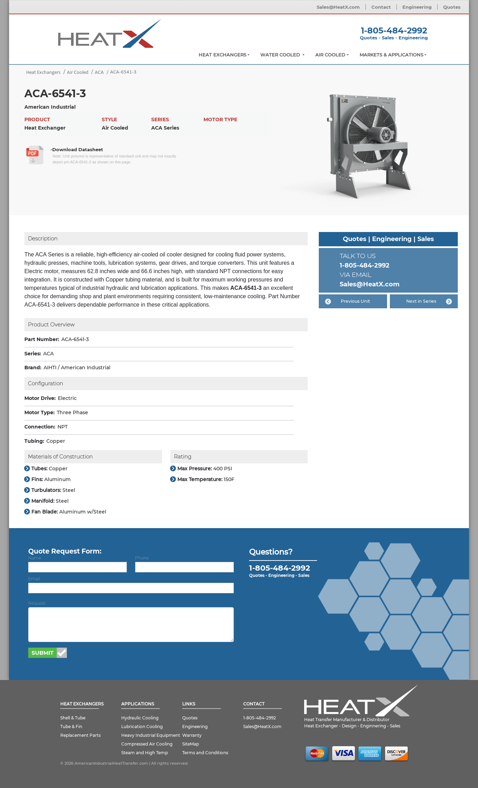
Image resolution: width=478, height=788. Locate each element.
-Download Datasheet (77, 149)
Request (37, 603)
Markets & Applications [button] (391, 54)
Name (34, 558)
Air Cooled (77, 72)
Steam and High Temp (144, 752)
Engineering (417, 7)
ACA (99, 72)
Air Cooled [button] (330, 54)
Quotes (452, 7)
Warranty (192, 735)
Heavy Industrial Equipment (150, 735)
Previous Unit (355, 301)
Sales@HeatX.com (338, 7)
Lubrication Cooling (142, 726)
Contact (381, 7)
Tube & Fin (71, 726)
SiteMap (190, 744)
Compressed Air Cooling (146, 744)
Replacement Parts (80, 735)
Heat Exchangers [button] (222, 54)
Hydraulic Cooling (140, 717)
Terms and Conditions (205, 752)
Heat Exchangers (43, 72)
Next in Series (421, 301)
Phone (142, 558)
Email (34, 578)
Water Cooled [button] (280, 54)
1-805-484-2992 (394, 30)
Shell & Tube (72, 717)
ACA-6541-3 (123, 72)
